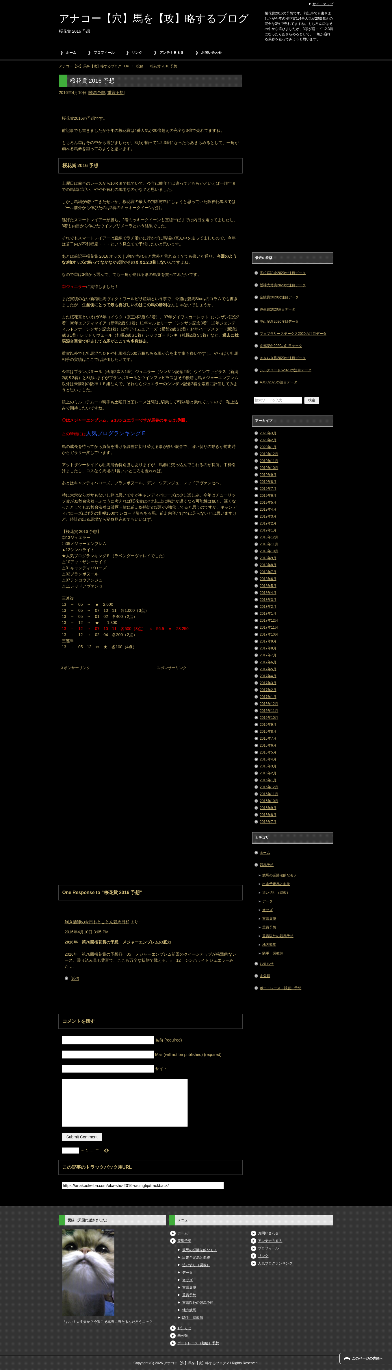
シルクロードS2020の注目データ (285, 370)
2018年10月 (269, 551)
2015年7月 (268, 822)
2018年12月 (269, 537)
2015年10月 (269, 801)
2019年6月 (268, 496)
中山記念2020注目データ (279, 322)
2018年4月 (268, 593)
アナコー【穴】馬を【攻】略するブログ (154, 18)
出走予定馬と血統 (276, 884)
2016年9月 (268, 725)
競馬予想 (97, 92)
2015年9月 (268, 808)
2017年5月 (268, 669)
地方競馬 (269, 945)
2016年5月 (268, 752)
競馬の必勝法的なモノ (279, 875)
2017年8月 (268, 648)
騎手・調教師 (272, 953)
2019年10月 (269, 468)
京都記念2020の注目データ (281, 346)
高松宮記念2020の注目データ (283, 273)
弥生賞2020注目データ (277, 309)
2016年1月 (268, 780)
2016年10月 (269, 718)
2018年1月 (268, 614)
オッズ (267, 910)
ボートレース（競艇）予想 (280, 988)
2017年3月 (268, 683)
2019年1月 (268, 530)
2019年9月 (268, 475)
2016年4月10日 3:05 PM (87, 932)
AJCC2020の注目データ (278, 382)
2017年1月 (268, 697)
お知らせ (267, 964)
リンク (137, 53)
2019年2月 (268, 523)
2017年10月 (269, 634)
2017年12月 (269, 620)
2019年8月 (268, 482)
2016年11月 (269, 711)
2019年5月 (268, 503)
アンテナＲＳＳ (171, 53)
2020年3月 (268, 433)
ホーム (71, 53)
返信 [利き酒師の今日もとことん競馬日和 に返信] (75, 978)
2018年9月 (268, 558)
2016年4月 (268, 759)
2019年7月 (268, 489)
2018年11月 (269, 544)
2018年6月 (268, 579)
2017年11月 (269, 627)
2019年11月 (269, 461)
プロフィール (104, 53)
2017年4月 (268, 676)
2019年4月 (268, 509)
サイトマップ (323, 4)
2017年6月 (268, 662)
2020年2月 (268, 440)
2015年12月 (269, 787)
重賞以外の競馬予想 (277, 936)
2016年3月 (268, 766)
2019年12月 (269, 454)
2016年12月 (269, 704)
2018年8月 (268, 565)
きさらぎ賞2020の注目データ (283, 358)
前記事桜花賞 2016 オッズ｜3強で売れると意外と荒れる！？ (129, 256)
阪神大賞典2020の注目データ (283, 285)
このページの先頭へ (367, 1358)
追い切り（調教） (276, 893)
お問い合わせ (211, 53)
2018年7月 (268, 572)
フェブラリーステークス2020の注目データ (293, 334)
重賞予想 (115, 92)
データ (267, 901)
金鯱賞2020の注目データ (279, 297)
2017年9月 (268, 641)
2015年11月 (269, 794)
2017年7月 (268, 655)
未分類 (265, 976)
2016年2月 (268, 773)
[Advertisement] (102, 708)
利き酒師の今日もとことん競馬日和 (97, 922)
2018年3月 (268, 600)
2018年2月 (268, 607)
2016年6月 (268, 745)
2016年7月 (268, 738)
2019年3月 (268, 516)
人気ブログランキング (275, 1263)
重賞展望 (269, 919)
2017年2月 (268, 690)
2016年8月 (268, 732)
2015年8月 (268, 815)
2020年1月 (268, 447)
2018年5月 (268, 586)
